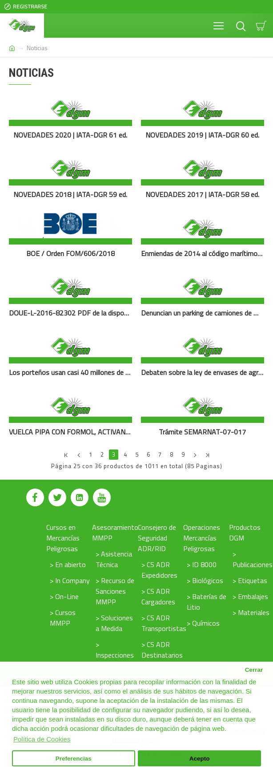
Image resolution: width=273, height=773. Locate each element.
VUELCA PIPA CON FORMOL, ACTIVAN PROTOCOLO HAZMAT (70, 432)
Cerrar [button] (254, 670)
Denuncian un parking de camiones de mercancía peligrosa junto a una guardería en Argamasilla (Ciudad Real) (202, 313)
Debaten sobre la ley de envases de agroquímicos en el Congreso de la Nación (202, 372)
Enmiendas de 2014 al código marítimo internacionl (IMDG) (202, 253)
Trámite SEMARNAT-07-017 (202, 432)
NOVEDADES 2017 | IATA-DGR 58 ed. (202, 194)
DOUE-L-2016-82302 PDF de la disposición (70, 313)
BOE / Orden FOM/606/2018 (70, 253)
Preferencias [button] (74, 758)
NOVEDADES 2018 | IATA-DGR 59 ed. (70, 194)
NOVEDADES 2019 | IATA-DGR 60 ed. (202, 135)
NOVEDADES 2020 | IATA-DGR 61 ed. (70, 135)
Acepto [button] (199, 758)
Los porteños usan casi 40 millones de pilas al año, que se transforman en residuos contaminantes (70, 372)
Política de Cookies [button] (41, 739)
